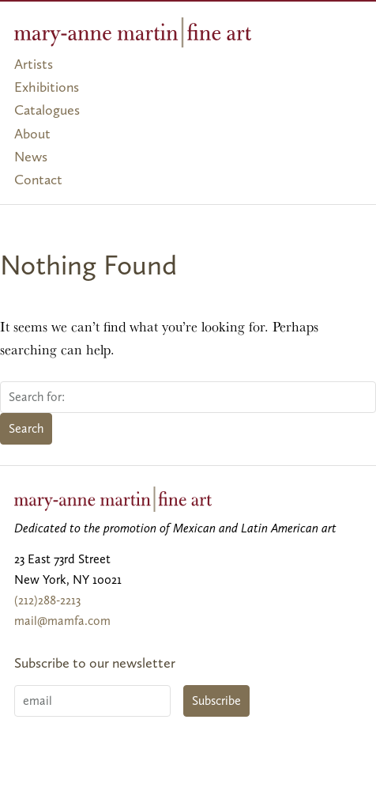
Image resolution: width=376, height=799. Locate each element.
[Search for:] (188, 397)
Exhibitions (46, 87)
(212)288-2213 (47, 600)
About (32, 133)
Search (26, 428)
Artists (33, 64)
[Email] (92, 701)
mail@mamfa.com (62, 620)
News (30, 156)
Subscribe (216, 700)
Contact (38, 179)
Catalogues (47, 110)
